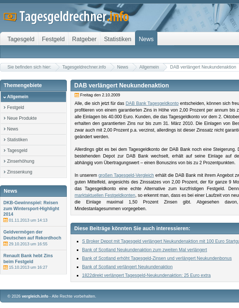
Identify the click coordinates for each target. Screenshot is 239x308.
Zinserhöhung (20, 161)
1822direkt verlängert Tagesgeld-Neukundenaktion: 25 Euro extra (146, 275)
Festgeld (15, 107)
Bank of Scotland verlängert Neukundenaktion (127, 266)
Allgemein (149, 67)
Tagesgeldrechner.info (84, 67)
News (122, 67)
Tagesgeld (17, 150)
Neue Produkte (22, 118)
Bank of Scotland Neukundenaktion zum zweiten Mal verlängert (144, 249)
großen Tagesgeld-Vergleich (126, 175)
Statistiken (17, 139)
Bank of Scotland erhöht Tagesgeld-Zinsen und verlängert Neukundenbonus (157, 258)
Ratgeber (84, 39)
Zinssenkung (19, 172)
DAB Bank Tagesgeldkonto (152, 103)
